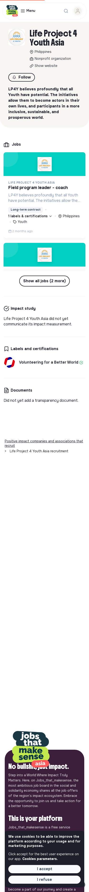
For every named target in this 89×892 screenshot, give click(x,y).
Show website (46, 66)
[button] (21, 77)
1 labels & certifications (30, 216)
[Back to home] (31, 750)
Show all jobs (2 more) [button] (44, 280)
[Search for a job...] (66, 11)
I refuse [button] (44, 879)
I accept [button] (44, 868)
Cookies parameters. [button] (40, 859)
